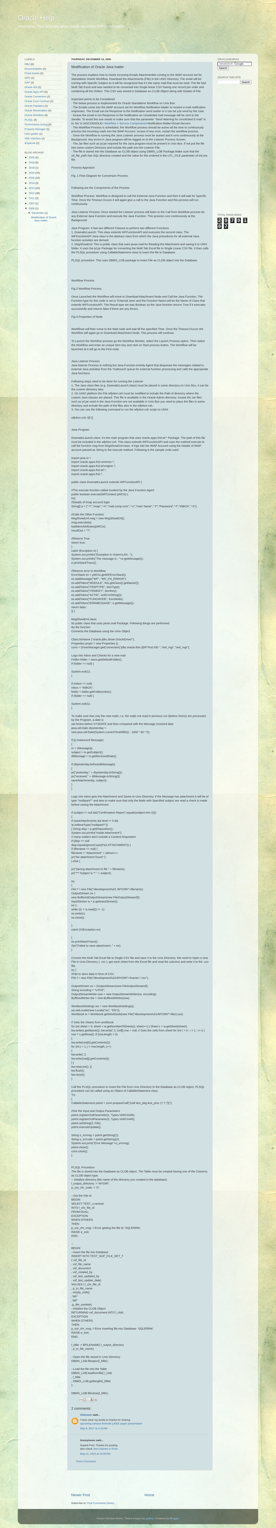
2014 (32, 183)
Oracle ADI (31, 87)
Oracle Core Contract (37, 101)
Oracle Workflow (34, 115)
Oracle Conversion (35, 96)
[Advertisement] (92, 43)
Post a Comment (86, 1461)
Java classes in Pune (105, 1448)
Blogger (174, 1518)
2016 (32, 172)
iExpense (30, 143)
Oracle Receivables (36, 110)
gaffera (150, 1518)
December (38, 212)
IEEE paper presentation (128, 1423)
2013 (32, 188)
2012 (32, 193)
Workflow (110, 123)
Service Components (132, 123)
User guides (32, 133)
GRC (27, 77)
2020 (32, 157)
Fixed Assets (32, 73)
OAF (27, 82)
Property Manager (35, 129)
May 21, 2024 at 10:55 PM (95, 1453)
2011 (32, 198)
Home (149, 1495)
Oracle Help (36, 18)
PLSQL (29, 119)
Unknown (86, 1414)
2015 (32, 177)
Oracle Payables (34, 105)
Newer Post (80, 1495)
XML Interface (33, 138)
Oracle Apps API (34, 91)
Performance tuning (36, 124)
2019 (32, 162)
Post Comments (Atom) (100, 1503)
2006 (32, 208)
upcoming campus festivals (95, 1423)
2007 (32, 203)
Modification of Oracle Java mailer (44, 219)
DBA (27, 64)
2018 (32, 167)
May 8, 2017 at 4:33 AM (93, 1428)
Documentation (33, 68)
